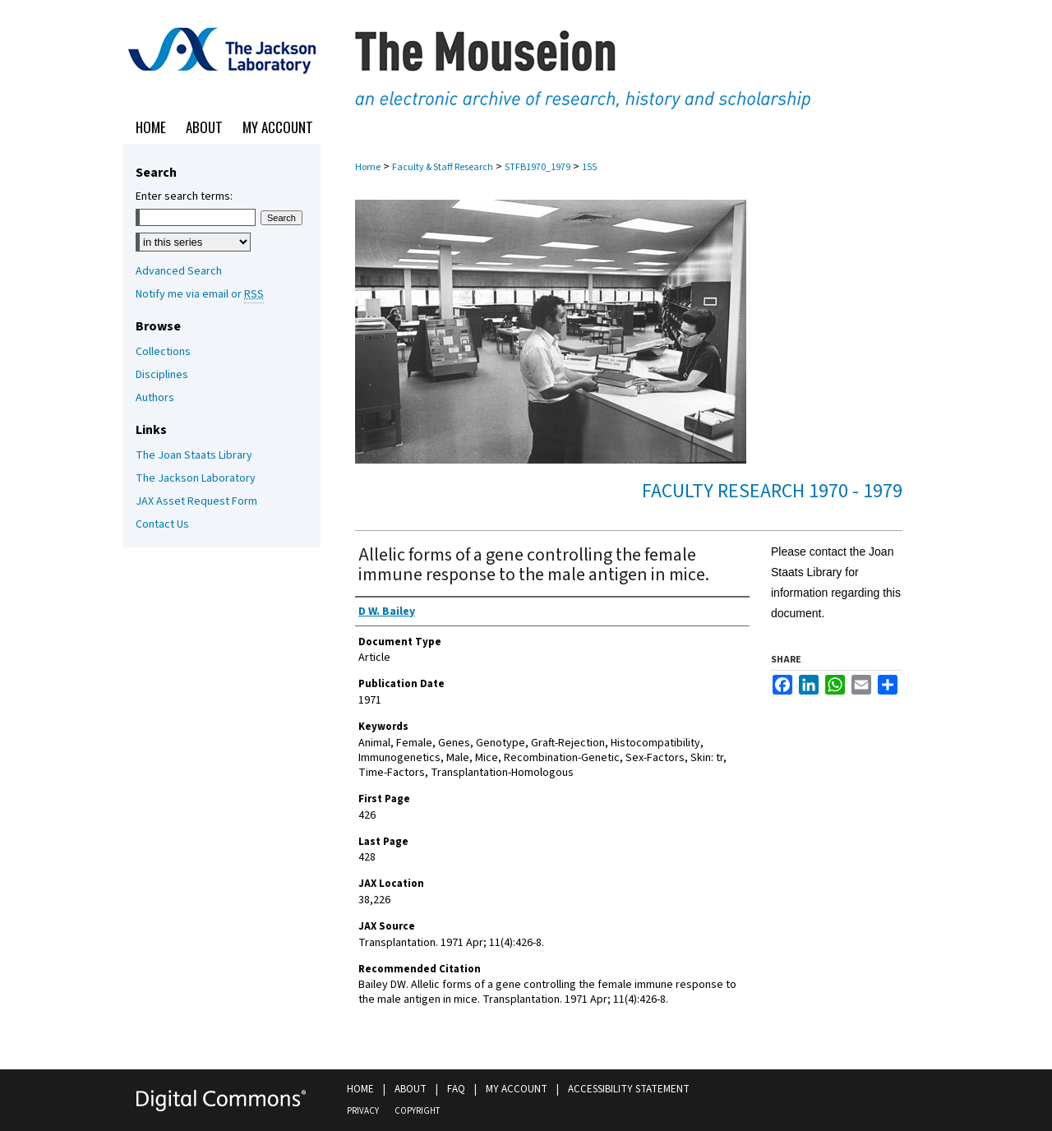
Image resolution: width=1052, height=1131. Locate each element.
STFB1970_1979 (537, 167)
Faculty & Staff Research (442, 167)
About (410, 1089)
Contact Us (162, 524)
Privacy (363, 1111)
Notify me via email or (200, 294)
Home (368, 167)
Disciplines (162, 375)
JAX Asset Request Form (196, 501)
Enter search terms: (184, 196)
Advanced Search (179, 271)
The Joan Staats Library (194, 455)
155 (589, 167)
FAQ (456, 1089)
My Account (516, 1089)
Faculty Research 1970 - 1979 (772, 491)
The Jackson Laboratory (196, 478)
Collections (163, 352)
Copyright (417, 1111)
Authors (155, 398)
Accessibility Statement (629, 1089)
